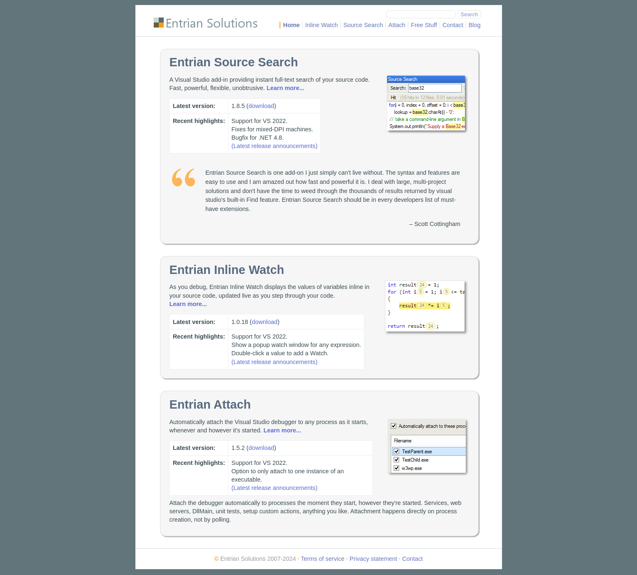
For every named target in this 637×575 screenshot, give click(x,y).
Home (291, 25)
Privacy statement (373, 558)
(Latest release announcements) (274, 146)
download (261, 106)
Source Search (363, 25)
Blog (475, 25)
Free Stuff (424, 25)
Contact (452, 25)
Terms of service (323, 558)
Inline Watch (321, 25)
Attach (396, 25)
